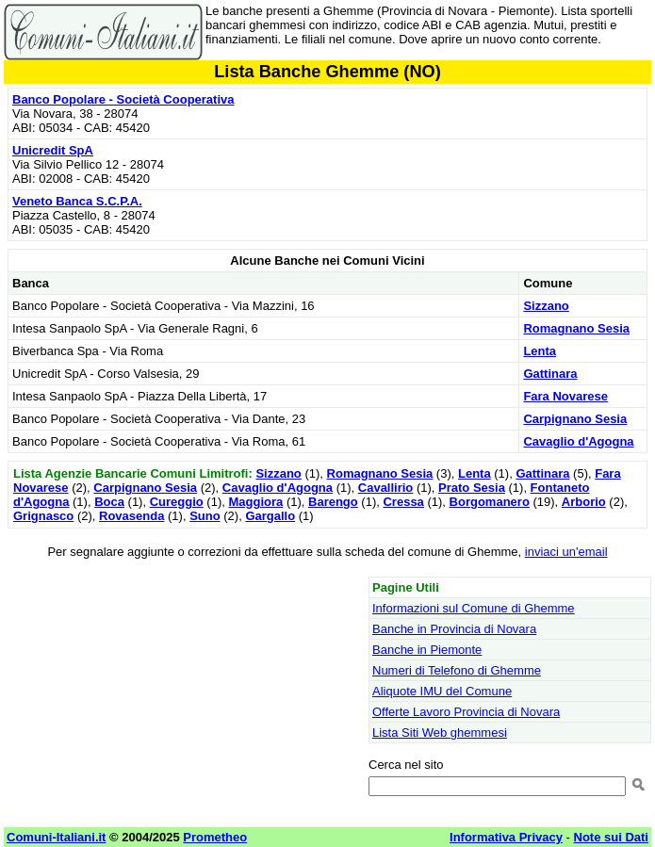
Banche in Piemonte (427, 650)
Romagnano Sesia (576, 328)
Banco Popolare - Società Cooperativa (123, 99)
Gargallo (270, 516)
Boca (109, 502)
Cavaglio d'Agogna (578, 441)
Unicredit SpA (52, 150)
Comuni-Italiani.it (56, 837)
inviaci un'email (566, 552)
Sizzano (545, 306)
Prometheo (215, 837)
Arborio (584, 502)
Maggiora (255, 502)
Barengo (333, 502)
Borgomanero (490, 502)
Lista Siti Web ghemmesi (439, 732)
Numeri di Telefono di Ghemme (456, 670)
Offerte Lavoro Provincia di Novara (466, 712)
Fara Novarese (565, 396)
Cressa (403, 502)
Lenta (539, 351)
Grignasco (43, 516)
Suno (205, 516)
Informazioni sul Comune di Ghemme (473, 608)
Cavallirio (386, 488)
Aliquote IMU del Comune (442, 691)
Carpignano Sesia (575, 419)
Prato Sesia (471, 488)
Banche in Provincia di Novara (454, 629)
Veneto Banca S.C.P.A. (77, 201)
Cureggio (177, 502)
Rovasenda (131, 516)
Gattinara (550, 373)
